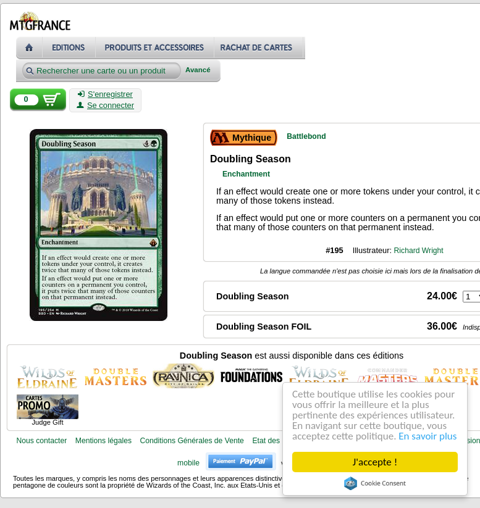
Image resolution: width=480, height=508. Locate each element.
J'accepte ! (375, 462)
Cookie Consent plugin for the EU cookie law (375, 483)
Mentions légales (103, 440)
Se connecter (105, 105)
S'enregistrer (105, 94)
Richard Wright (419, 250)
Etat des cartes (277, 440)
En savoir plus (427, 436)
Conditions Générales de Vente (192, 440)
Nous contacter (41, 440)
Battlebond (306, 136)
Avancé (198, 70)
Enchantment (246, 174)
